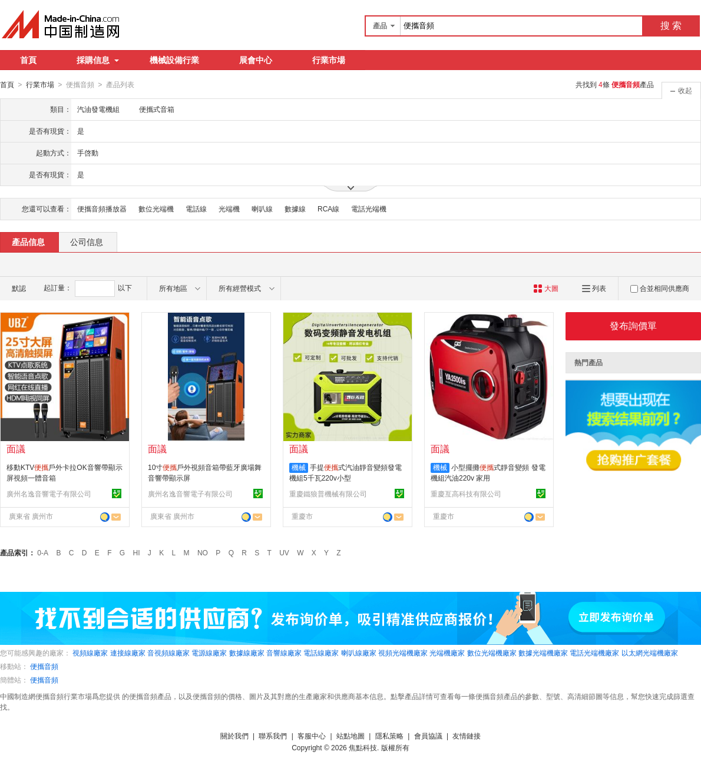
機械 (299, 467)
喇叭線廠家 (358, 652)
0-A (42, 552)
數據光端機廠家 (543, 652)
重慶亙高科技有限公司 (466, 493)
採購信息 (98, 60)
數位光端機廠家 (492, 652)
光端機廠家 (447, 652)
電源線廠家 (209, 652)
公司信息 (86, 241)
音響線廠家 (284, 652)
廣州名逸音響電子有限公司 (48, 493)
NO (202, 552)
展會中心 (255, 60)
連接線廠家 (128, 652)
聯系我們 (273, 735)
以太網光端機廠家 (649, 652)
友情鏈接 (466, 735)
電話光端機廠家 (594, 652)
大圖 (546, 288)
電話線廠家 (321, 652)
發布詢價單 (633, 325)
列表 (594, 288)
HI (136, 552)
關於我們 (234, 735)
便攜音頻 (44, 666)
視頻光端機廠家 (403, 652)
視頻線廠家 (90, 652)
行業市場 (328, 60)
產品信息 (28, 241)
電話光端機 (368, 208)
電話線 (196, 208)
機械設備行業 (174, 60)
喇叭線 (262, 208)
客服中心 (311, 735)
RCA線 (328, 208)
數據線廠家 (246, 652)
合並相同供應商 (659, 288)
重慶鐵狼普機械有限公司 (328, 493)
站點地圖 (350, 735)
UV (284, 552)
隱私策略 (389, 735)
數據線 (295, 208)
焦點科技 (363, 747)
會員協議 (428, 735)
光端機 (229, 208)
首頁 (28, 60)
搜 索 (671, 26)
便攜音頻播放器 (102, 208)
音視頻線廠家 (168, 652)
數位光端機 (156, 208)
